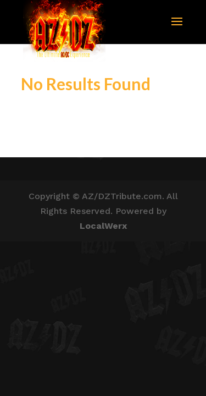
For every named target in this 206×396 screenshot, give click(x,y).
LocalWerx (103, 226)
